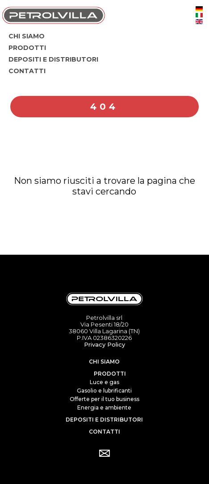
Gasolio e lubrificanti (104, 390)
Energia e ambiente (104, 407)
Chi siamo (104, 361)
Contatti (104, 431)
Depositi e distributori (104, 419)
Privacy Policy (104, 344)
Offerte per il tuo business (104, 399)
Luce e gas (104, 382)
